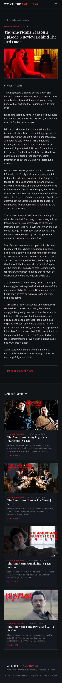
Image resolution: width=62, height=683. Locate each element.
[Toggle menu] (56, 4)
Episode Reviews (12, 26)
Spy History (36, 675)
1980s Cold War (50, 675)
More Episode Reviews (18, 371)
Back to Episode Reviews (16, 20)
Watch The (21, 4)
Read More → (13, 455)
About (7, 675)
